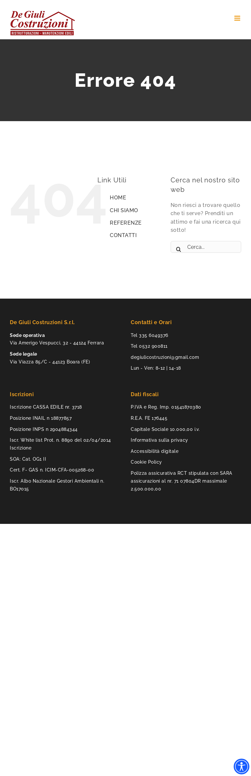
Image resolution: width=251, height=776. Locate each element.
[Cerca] (179, 247)
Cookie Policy (146, 462)
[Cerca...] (206, 247)
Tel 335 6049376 (149, 335)
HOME (118, 197)
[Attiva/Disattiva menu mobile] (238, 18)
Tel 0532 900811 (149, 346)
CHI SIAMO (124, 210)
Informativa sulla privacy (159, 440)
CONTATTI (123, 235)
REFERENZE (126, 223)
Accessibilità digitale (154, 451)
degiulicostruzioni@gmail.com (165, 357)
